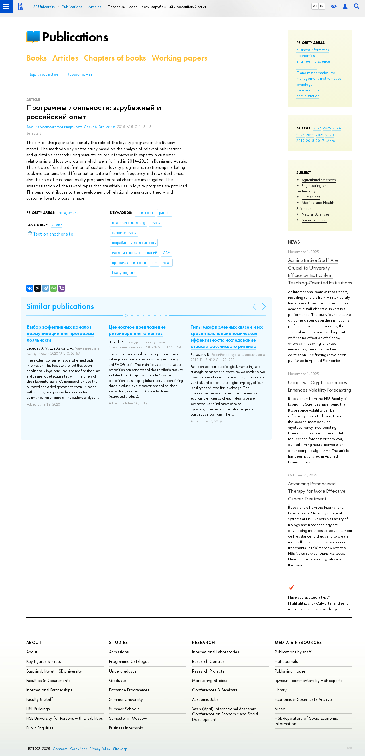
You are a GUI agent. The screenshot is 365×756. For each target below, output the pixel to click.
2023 (300, 134)
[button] (126, 315)
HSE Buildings (38, 708)
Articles (65, 58)
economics (305, 55)
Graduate (117, 680)
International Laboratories (215, 652)
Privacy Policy (100, 748)
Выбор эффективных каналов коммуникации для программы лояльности (60, 333)
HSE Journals (286, 661)
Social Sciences (314, 219)
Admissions (119, 652)
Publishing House (290, 671)
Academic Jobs (205, 699)
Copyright (78, 748)
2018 (310, 140)
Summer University (126, 699)
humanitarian (306, 66)
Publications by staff (293, 652)
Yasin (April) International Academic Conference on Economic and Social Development (225, 714)
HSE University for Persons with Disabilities (64, 718)
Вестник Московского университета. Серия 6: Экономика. (71, 127)
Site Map (120, 748)
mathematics (330, 78)
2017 (320, 140)
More (330, 140)
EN (322, 6)
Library (281, 690)
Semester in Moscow (128, 718)
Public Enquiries (39, 728)
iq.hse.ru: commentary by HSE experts (308, 680)
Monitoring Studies (209, 680)
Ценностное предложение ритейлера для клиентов (137, 330)
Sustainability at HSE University (54, 671)
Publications (75, 36)
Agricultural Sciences (319, 179)
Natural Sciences (315, 214)
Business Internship (126, 728)
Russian (56, 225)
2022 (310, 134)
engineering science (313, 61)
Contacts (60, 748)
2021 (320, 134)
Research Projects (208, 671)
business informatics (312, 49)
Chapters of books (115, 58)
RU (315, 6)
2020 (329, 134)
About (34, 642)
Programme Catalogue (129, 661)
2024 (336, 127)
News (294, 242)
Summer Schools (124, 708)
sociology (304, 84)
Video (280, 708)
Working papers (179, 58)
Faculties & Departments (48, 680)
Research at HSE (79, 74)
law (332, 72)
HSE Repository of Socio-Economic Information (306, 720)
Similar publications (60, 306)
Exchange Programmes (129, 690)
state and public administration (309, 92)
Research (204, 642)
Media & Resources (298, 642)
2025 (327, 127)
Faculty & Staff (39, 699)
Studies (118, 642)
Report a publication (43, 74)
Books (36, 58)
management (307, 78)
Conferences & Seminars (214, 690)
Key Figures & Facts (43, 661)
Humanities (311, 196)
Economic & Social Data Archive (303, 699)
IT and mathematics (312, 72)
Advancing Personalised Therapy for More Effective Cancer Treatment (317, 491)
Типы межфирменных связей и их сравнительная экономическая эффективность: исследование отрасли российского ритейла (227, 336)
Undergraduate (123, 671)
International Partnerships (49, 690)
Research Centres (208, 661)
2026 (317, 127)
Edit (349, 748)
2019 (300, 140)
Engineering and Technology (312, 188)
